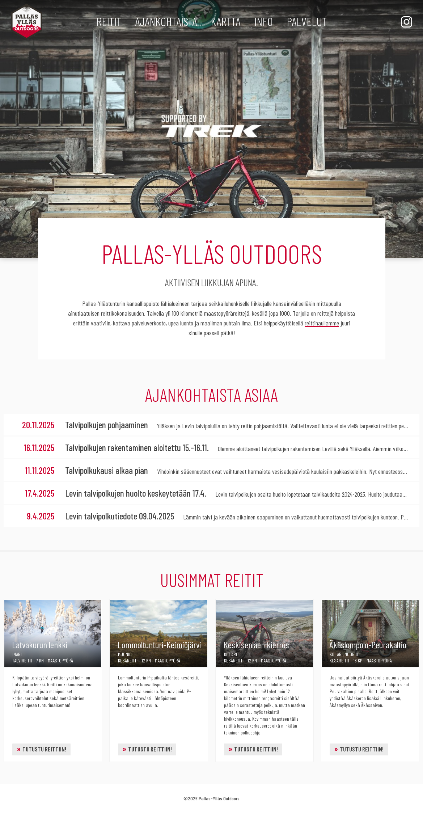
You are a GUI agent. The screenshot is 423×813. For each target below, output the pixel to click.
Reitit (108, 21)
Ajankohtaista (166, 21)
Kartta (225, 21)
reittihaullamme (322, 323)
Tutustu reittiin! (41, 749)
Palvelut (307, 21)
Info (263, 21)
